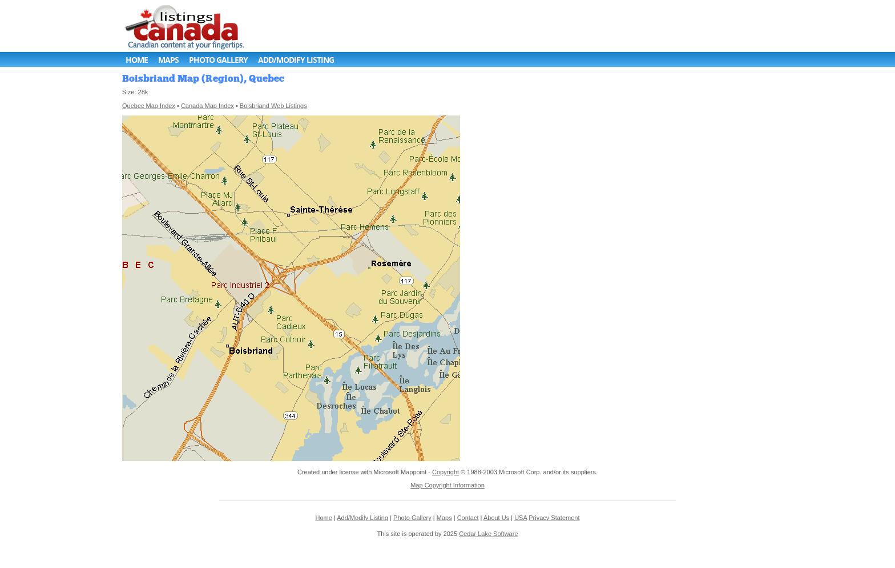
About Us (496, 517)
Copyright (445, 472)
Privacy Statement (554, 517)
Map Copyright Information (447, 485)
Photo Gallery (218, 59)
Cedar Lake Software (488, 533)
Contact (468, 517)
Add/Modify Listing (296, 59)
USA (520, 517)
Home (137, 59)
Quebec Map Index (148, 105)
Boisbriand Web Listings (273, 105)
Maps (168, 59)
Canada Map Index (207, 105)
